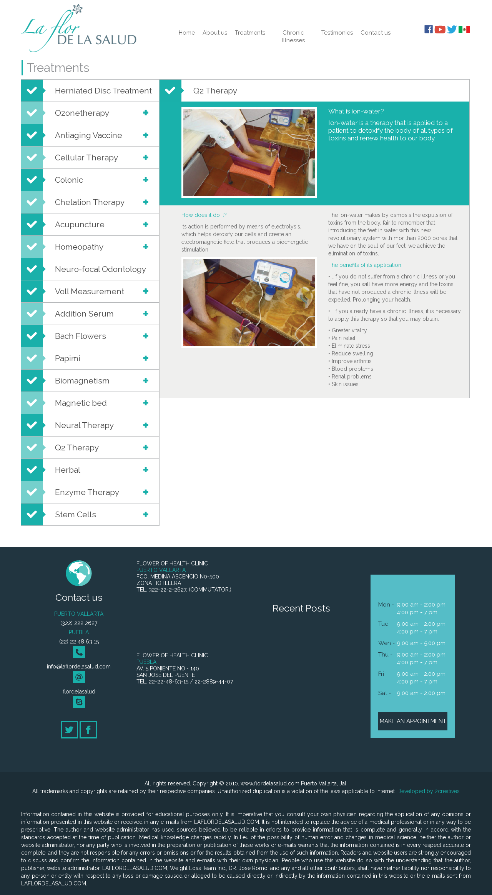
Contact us (376, 32)
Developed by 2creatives (428, 791)
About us (215, 32)
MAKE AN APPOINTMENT (413, 721)
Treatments (250, 32)
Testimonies (337, 32)
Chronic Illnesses (293, 36)
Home (187, 32)
